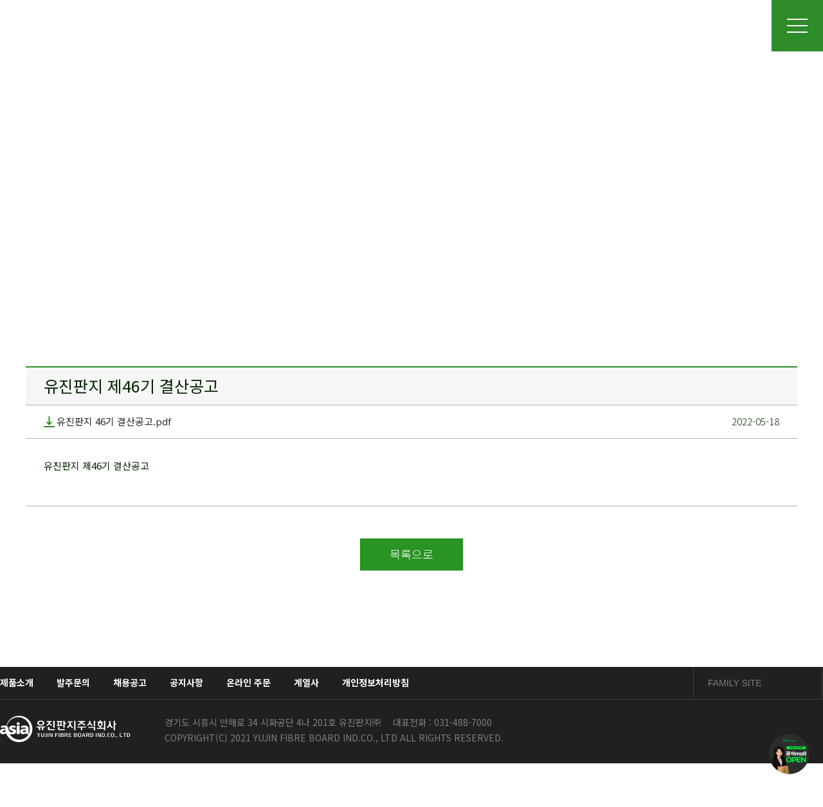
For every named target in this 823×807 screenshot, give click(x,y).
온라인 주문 (248, 682)
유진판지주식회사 (131, 25)
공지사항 (186, 682)
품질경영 (514, 25)
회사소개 (289, 25)
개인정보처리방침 (375, 682)
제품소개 (439, 25)
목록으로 (411, 553)
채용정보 (589, 25)
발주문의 (73, 682)
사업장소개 (363, 25)
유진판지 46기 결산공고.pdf (107, 421)
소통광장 (663, 25)
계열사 (306, 682)
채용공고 (130, 682)
